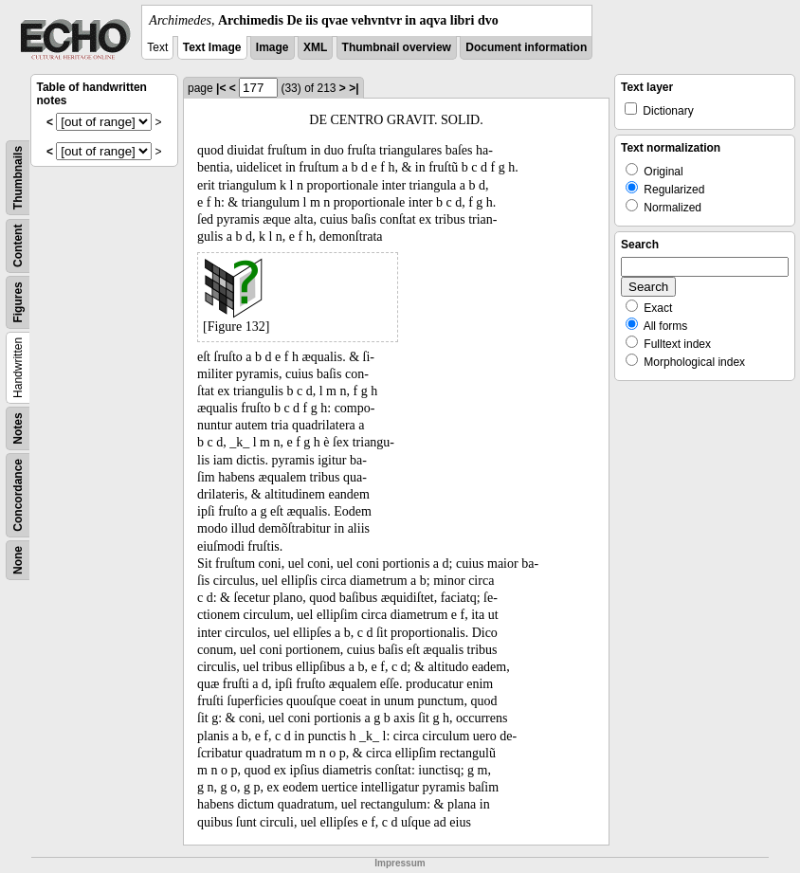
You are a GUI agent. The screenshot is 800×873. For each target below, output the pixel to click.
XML (315, 47)
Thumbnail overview (396, 47)
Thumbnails (18, 177)
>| (353, 88)
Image (272, 47)
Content (18, 246)
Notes (18, 428)
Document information (526, 47)
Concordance (18, 495)
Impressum (399, 863)
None (18, 560)
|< (221, 88)
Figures (18, 302)
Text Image (212, 47)
